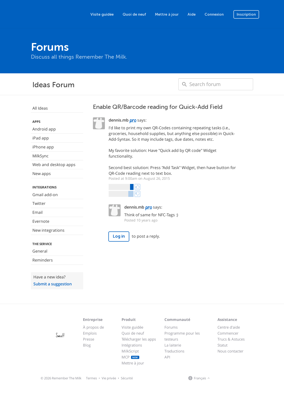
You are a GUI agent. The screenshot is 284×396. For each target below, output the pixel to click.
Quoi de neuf (134, 14)
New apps (41, 173)
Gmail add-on (45, 194)
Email (37, 212)
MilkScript (130, 351)
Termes (91, 378)
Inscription (246, 14)
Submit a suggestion (52, 284)
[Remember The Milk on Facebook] (218, 378)
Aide (192, 14)
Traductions (174, 351)
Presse (88, 339)
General (39, 251)
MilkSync (40, 156)
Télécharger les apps (139, 339)
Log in (119, 236)
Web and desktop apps (53, 164)
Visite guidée (102, 14)
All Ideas (40, 108)
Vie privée (109, 378)
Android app (44, 129)
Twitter (39, 203)
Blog (87, 345)
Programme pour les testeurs (182, 336)
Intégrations (132, 345)
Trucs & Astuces (231, 339)
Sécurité (127, 378)
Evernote (40, 221)
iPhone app (43, 147)
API (167, 356)
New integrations (48, 230)
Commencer (227, 333)
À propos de (93, 327)
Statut (222, 345)
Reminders (42, 260)
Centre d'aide (228, 327)
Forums (171, 327)
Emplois (90, 333)
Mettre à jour (167, 14)
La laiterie (172, 345)
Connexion (214, 14)
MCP (130, 356)
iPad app (40, 138)
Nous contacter (230, 351)
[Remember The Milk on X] (225, 378)
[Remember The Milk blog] (231, 378)
